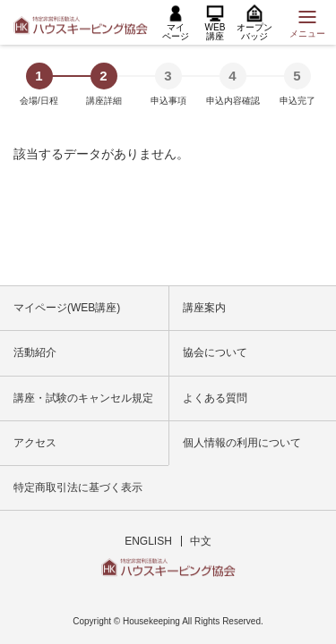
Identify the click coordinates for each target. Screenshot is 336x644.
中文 (200, 541)
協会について (215, 352)
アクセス (34, 442)
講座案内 (204, 307)
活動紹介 (34, 352)
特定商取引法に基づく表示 (77, 487)
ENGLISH (148, 541)
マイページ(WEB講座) (66, 307)
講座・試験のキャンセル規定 (83, 398)
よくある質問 (215, 398)
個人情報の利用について (242, 442)
